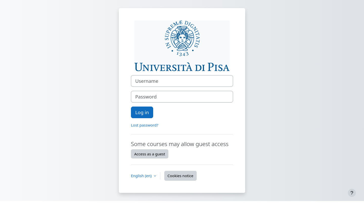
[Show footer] (352, 193)
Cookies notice (180, 175)
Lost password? (144, 125)
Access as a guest (149, 153)
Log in (142, 112)
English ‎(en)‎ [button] (142, 175)
